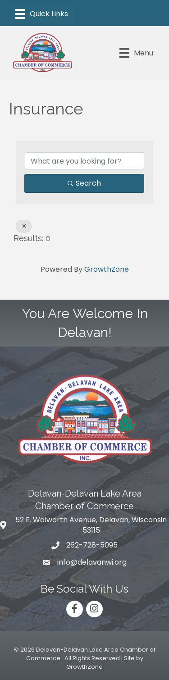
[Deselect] (24, 226)
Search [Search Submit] (84, 183)
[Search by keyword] (84, 160)
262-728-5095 (92, 545)
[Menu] (41, 14)
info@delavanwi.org (92, 562)
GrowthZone (106, 269)
